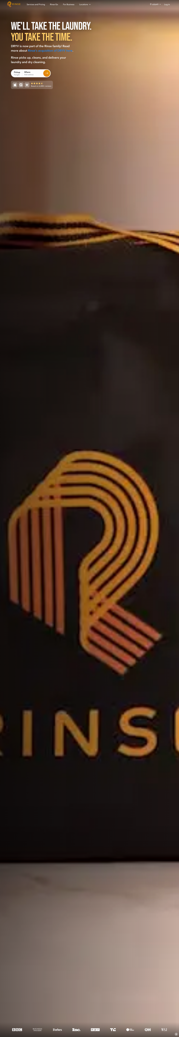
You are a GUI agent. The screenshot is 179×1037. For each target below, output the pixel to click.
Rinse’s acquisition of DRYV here (50, 50)
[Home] (14, 4)
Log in (167, 4)
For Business (68, 4)
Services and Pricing (36, 4)
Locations (85, 4)
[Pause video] (176, 1034)
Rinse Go (54, 4)
